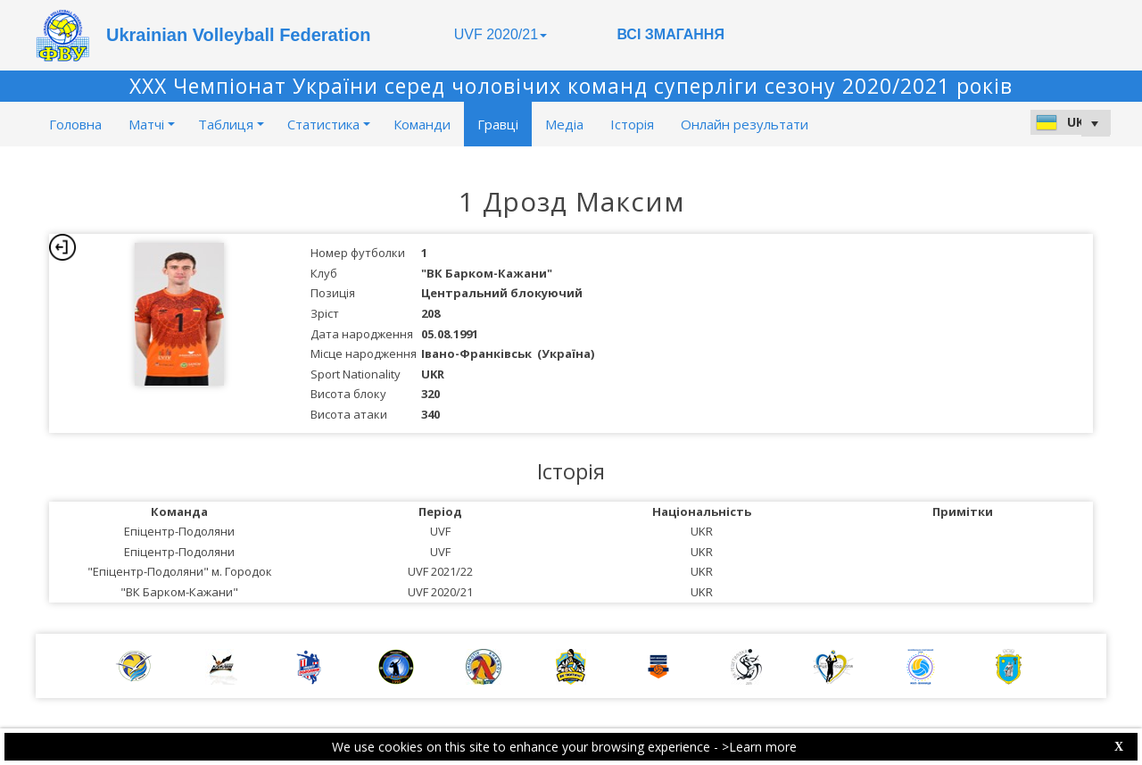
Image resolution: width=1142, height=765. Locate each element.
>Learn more (759, 746)
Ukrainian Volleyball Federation (238, 35)
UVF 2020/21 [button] (500, 34)
